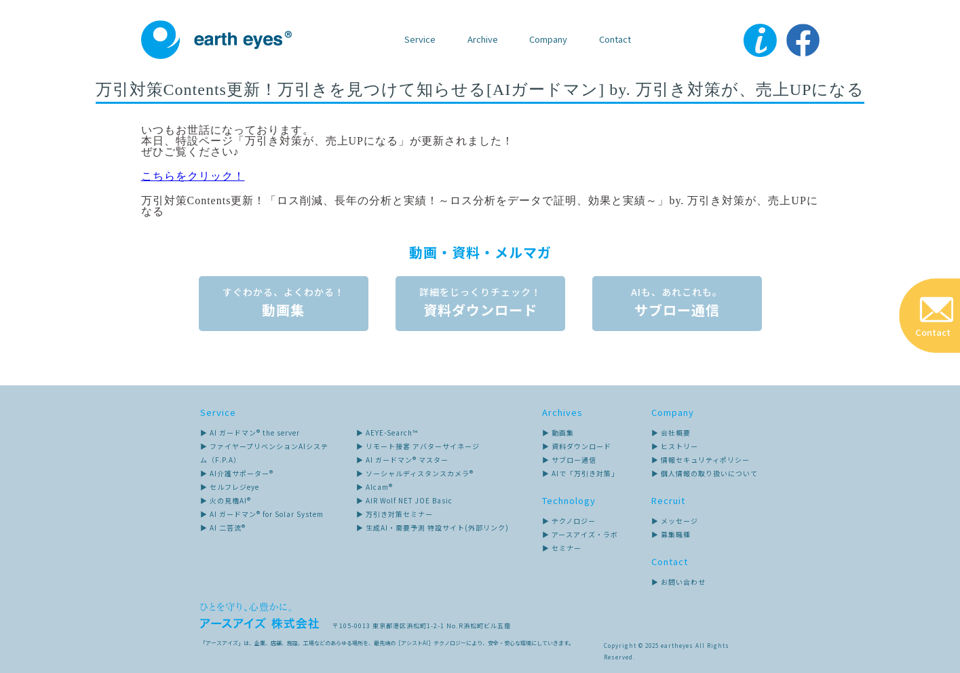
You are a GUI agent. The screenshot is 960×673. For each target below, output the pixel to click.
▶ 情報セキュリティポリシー (700, 460)
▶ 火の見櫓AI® (225, 500)
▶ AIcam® (374, 487)
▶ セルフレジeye (229, 487)
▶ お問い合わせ (678, 582)
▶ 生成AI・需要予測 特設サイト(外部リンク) (432, 527)
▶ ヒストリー (674, 446)
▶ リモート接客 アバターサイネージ (418, 446)
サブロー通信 (677, 306)
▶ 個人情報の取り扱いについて (704, 473)
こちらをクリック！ (193, 176)
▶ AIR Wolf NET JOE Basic (404, 500)
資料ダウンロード (480, 306)
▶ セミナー (561, 548)
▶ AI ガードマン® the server (250, 432)
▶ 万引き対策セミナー (394, 514)
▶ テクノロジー (569, 521)
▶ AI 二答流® (223, 527)
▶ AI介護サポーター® (236, 473)
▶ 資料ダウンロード (576, 446)
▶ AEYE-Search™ (387, 432)
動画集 (283, 306)
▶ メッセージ (674, 521)
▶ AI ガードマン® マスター (402, 460)
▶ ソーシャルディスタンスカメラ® (415, 473)
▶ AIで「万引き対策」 (580, 473)
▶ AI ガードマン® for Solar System (262, 514)
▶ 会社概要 (671, 432)
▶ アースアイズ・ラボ (580, 534)
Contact (615, 39)
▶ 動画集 (558, 432)
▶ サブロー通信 (569, 460)
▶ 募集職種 (671, 534)
